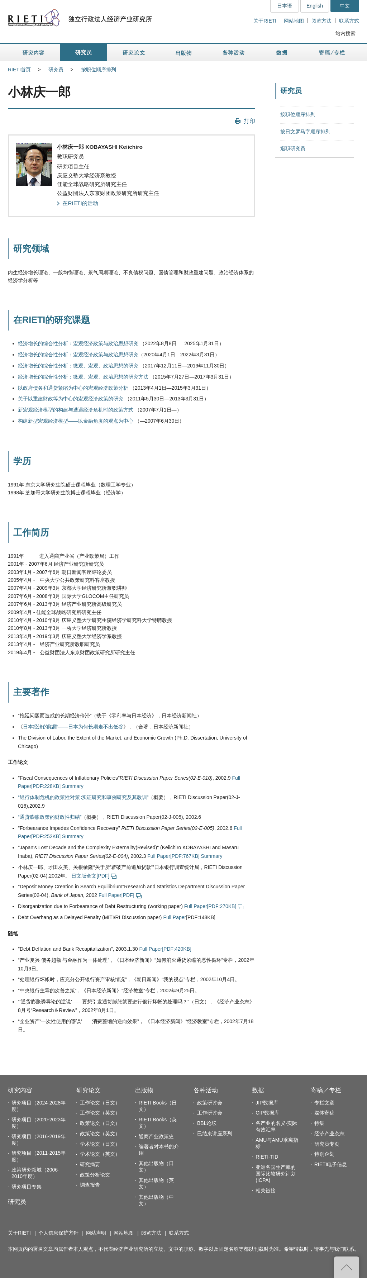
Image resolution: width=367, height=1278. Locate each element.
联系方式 (349, 21)
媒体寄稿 (324, 1113)
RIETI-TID (267, 1157)
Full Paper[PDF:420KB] (165, 949)
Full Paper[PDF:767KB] (173, 856)
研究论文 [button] (133, 52)
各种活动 (206, 1090)
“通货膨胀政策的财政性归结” (49, 817)
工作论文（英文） (100, 1113)
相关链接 (266, 1190)
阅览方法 (321, 21)
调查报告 (90, 1185)
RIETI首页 (19, 69)
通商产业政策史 (156, 1136)
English (314, 6)
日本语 (284, 6)
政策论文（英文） (100, 1133)
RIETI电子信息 (330, 1164)
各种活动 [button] (233, 52)
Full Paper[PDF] (120, 895)
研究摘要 (90, 1164)
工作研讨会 (209, 1113)
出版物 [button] (183, 52)
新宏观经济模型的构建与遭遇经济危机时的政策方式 (75, 410)
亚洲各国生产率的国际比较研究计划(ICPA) (276, 1173)
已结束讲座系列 (214, 1133)
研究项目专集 (26, 1186)
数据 (258, 1090)
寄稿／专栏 (326, 1090)
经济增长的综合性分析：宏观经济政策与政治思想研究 (78, 343)
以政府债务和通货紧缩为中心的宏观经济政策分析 (73, 388)
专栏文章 (324, 1103)
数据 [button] (282, 52)
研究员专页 (326, 1144)
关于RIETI (264, 21)
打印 (249, 121)
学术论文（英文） (100, 1154)
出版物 (144, 1090)
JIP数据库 (267, 1103)
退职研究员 (292, 148)
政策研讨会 (209, 1103)
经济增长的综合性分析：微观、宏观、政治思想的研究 (78, 366)
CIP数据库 (267, 1113)
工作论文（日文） (100, 1103)
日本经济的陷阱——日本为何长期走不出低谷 (73, 727)
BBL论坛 (206, 1123)
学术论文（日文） (100, 1144)
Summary (73, 786)
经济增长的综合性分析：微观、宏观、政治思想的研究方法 (83, 377)
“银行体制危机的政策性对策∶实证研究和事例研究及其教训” (83, 797)
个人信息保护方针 (58, 1233)
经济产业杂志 (329, 1133)
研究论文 (88, 1090)
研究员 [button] (83, 52)
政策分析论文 (95, 1175)
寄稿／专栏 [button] (332, 52)
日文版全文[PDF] (93, 876)
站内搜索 (345, 33)
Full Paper (174, 917)
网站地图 (294, 21)
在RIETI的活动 (80, 203)
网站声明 (96, 1233)
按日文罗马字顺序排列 (305, 131)
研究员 (55, 69)
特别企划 (324, 1154)
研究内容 (20, 1090)
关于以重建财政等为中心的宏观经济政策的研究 (70, 399)
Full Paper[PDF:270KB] (214, 906)
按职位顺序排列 (98, 69)
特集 (319, 1123)
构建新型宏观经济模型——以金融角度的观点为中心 (75, 421)
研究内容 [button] (34, 52)
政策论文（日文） (100, 1123)
